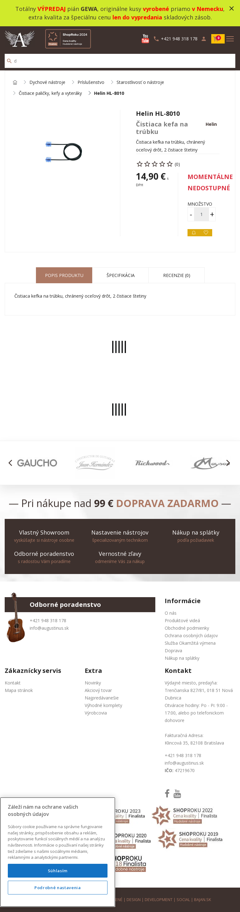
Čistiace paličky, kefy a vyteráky (50, 93)
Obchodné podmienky (187, 628)
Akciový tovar (98, 690)
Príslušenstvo (91, 82)
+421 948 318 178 (48, 620)
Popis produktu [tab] (64, 275)
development (158, 899)
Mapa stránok (19, 690)
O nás (171, 613)
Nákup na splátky (182, 658)
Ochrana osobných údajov (191, 635)
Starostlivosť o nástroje (140, 82)
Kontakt (13, 683)
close (231, 8)
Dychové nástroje (47, 82)
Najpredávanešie (102, 698)
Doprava (173, 650)
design (134, 899)
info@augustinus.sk (49, 628)
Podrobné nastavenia (57, 887)
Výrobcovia (96, 713)
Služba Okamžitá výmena (190, 643)
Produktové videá (182, 620)
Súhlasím (58, 871)
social (183, 899)
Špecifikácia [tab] (121, 275)
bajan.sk (202, 899)
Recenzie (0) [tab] (176, 275)
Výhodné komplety (103, 705)
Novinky (93, 683)
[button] (12, 463)
